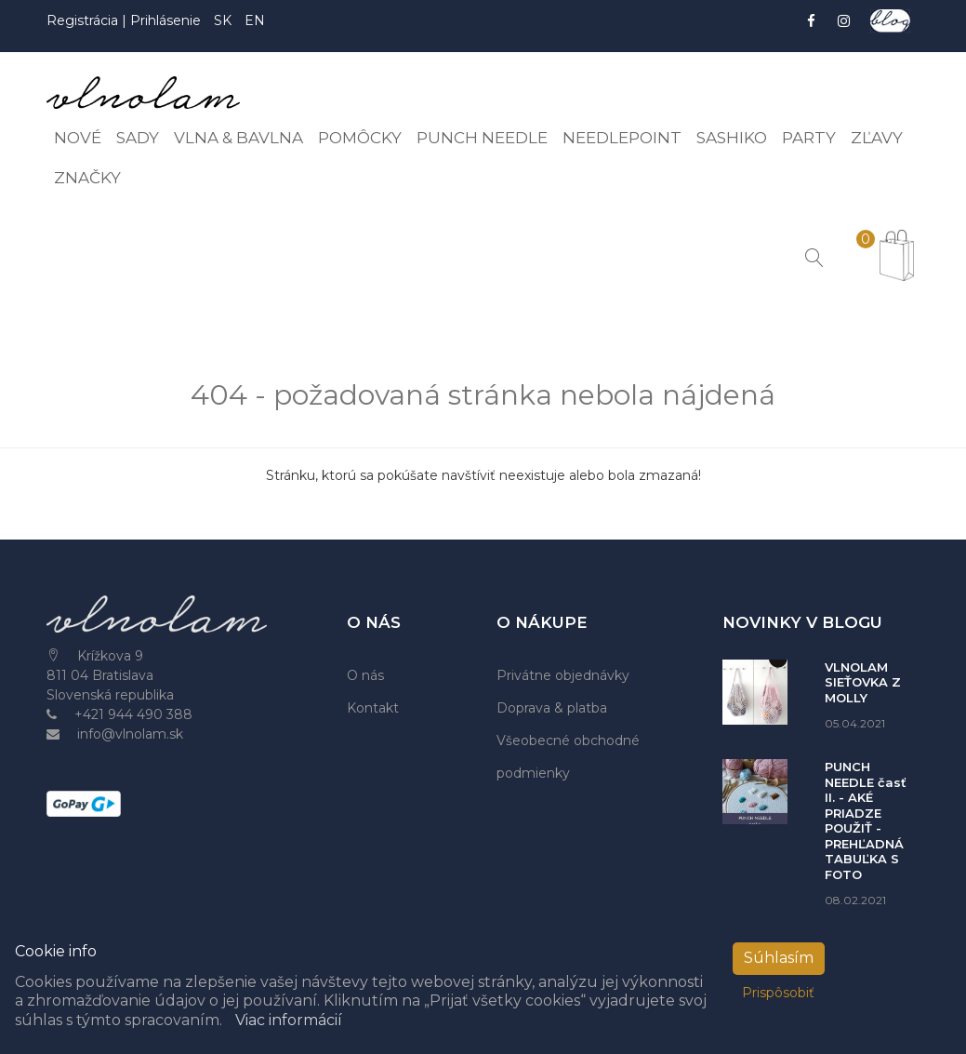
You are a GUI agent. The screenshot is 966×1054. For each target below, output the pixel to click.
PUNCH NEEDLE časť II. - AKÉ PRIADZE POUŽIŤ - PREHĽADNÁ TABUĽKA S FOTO (865, 820)
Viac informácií (288, 1020)
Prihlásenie (165, 20)
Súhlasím (779, 958)
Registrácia (84, 20)
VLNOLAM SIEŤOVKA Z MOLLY (863, 682)
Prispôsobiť (778, 992)
